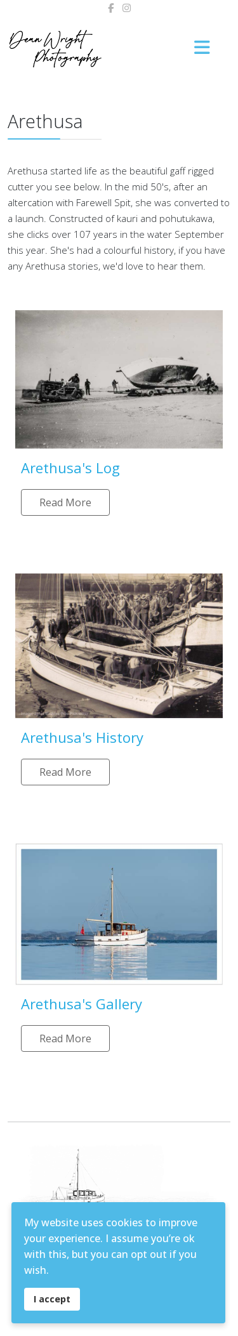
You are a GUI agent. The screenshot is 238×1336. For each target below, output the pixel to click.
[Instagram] (126, 7)
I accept (52, 1299)
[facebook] (111, 7)
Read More (65, 502)
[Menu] (201, 48)
